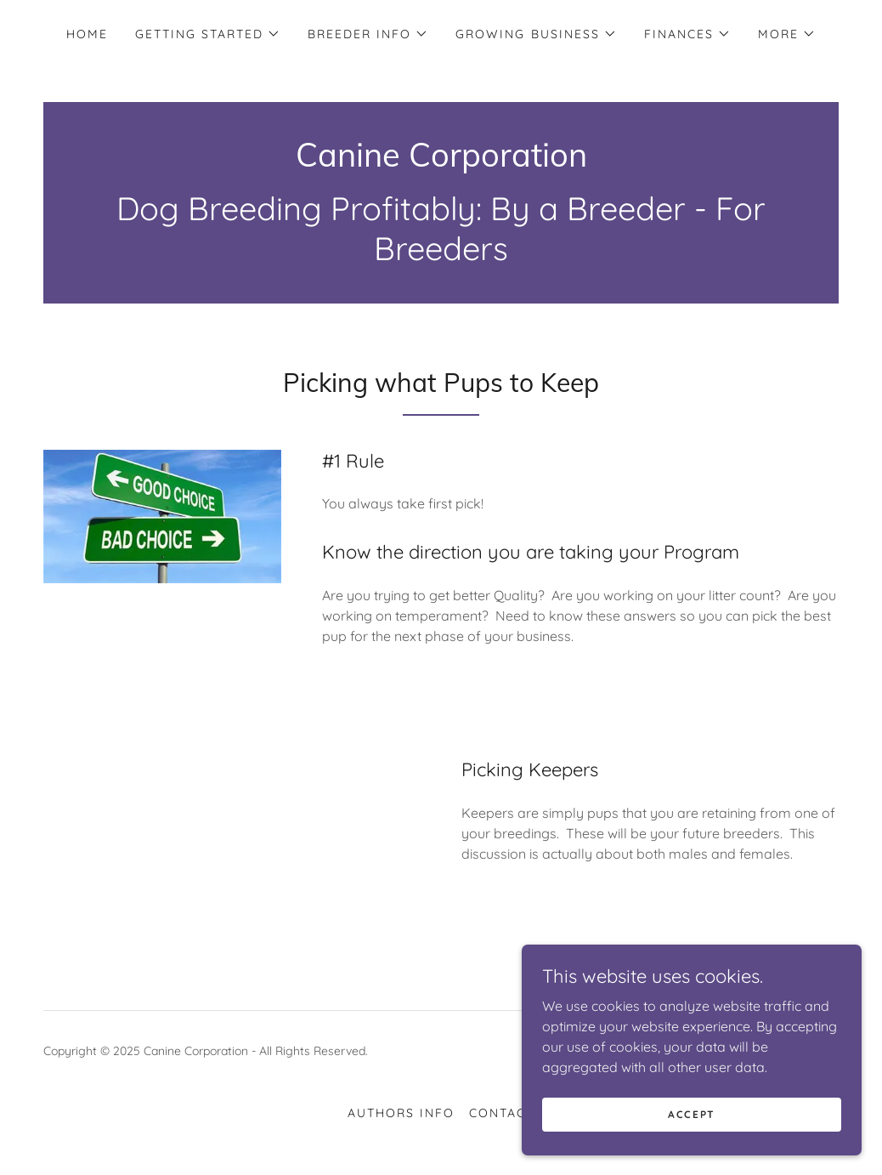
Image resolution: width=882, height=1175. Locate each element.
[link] (441, 161)
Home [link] (87, 34)
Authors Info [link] (401, 1113)
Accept (691, 1114)
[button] (207, 34)
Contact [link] (501, 1113)
